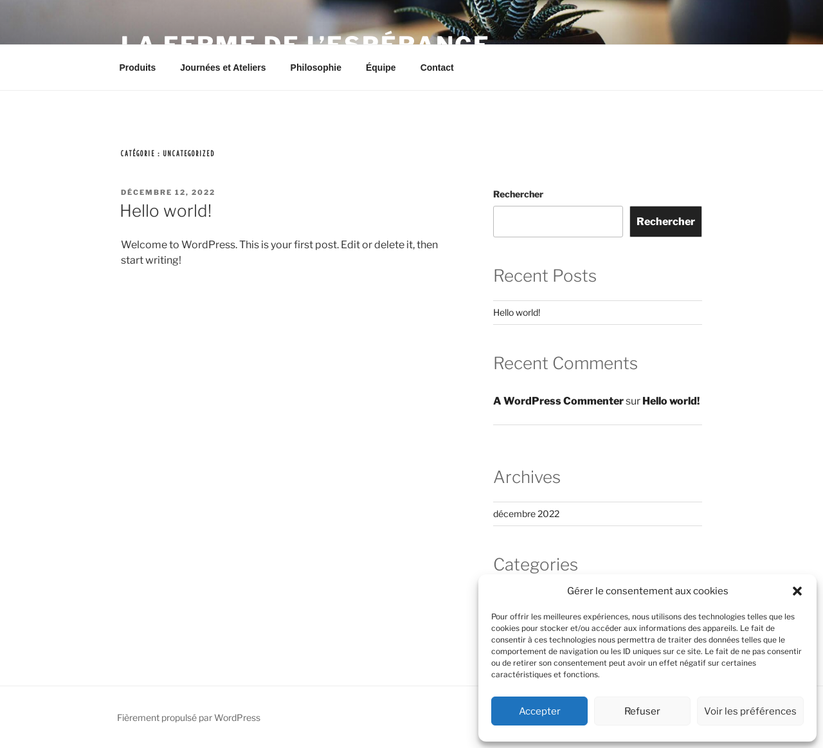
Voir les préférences (750, 711)
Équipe (381, 67)
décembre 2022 (526, 513)
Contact (437, 67)
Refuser (642, 711)
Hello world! (166, 211)
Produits (138, 67)
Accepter (540, 711)
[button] (797, 591)
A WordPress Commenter (558, 401)
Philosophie (316, 67)
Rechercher (518, 193)
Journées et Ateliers (223, 67)
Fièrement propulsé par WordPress (188, 717)
